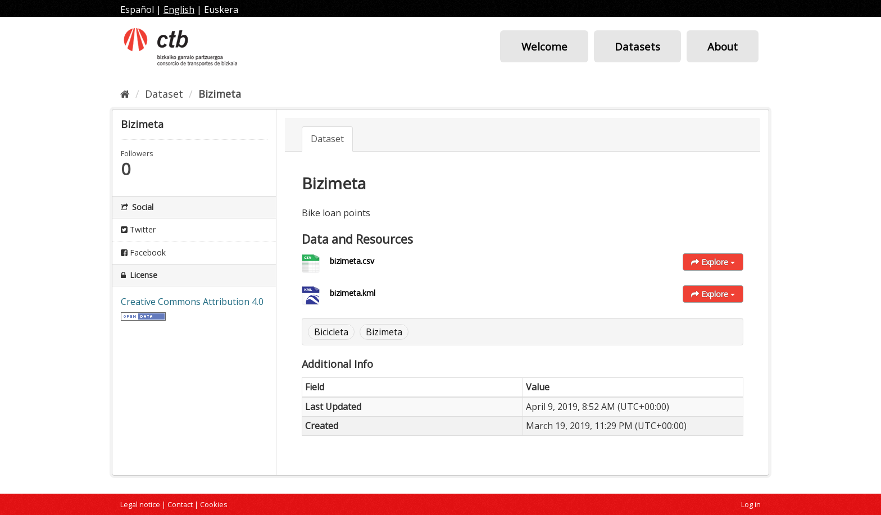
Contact (180, 504)
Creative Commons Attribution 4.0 (192, 301)
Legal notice (140, 504)
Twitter (138, 229)
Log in (751, 504)
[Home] (125, 94)
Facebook (143, 252)
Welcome (544, 46)
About (722, 46)
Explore (713, 262)
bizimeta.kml (352, 293)
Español (137, 9)
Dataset (164, 94)
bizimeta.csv (352, 261)
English (179, 9)
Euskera (221, 9)
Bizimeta (219, 94)
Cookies (214, 504)
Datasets (637, 46)
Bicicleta (331, 332)
